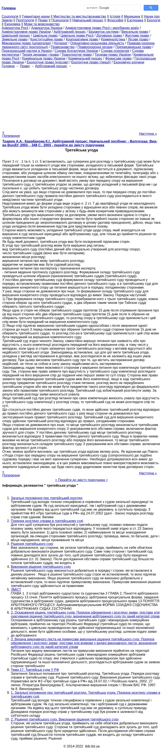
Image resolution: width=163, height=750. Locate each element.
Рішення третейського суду (32, 544)
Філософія (115, 20)
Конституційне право (46, 39)
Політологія (25, 20)
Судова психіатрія (115, 51)
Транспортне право (77, 54)
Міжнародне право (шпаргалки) (26, 43)
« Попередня (11, 134)
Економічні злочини (129, 62)
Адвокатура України (46, 28)
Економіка (12, 24)
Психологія (60, 20)
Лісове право (138, 39)
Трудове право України (113, 54)
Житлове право (137, 35)
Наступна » (148, 133)
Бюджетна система (104, 32)
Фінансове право (118, 58)
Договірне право (109, 35)
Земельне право (14, 39)
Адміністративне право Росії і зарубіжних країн (102, 28)
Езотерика (135, 20)
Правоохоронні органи (94, 47)
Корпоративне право (82, 39)
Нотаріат (60, 43)
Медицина (132, 16)
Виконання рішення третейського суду (41, 566)
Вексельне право (134, 32)
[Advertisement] (81, 97)
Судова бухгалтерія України (76, 51)
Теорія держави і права (40, 54)
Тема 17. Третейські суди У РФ (35, 670)
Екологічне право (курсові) (48, 62)
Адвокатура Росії (15, 28)
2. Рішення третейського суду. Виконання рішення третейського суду (65, 719)
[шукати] (112, 8)
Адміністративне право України (26, 32)
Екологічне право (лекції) (91, 62)
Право (43, 20)
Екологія (153, 20)
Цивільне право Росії (77, 35)
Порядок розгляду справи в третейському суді (47, 521)
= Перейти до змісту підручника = (81, 480)
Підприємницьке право (133, 47)
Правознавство (63, 47)
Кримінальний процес (85, 58)
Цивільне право (45, 35)
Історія (115, 16)
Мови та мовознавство (42, 24)
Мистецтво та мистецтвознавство (79, 16)
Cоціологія (10, 16)
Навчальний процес (88, 20)
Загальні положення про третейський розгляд (46, 498)
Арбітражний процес (70, 32)
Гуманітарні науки (36, 16)
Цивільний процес (16, 35)
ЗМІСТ (16, 589)
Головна (8, 66)
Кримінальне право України (43, 58)
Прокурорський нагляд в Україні (27, 51)
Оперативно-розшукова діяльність (97, 43)
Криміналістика (113, 39)
